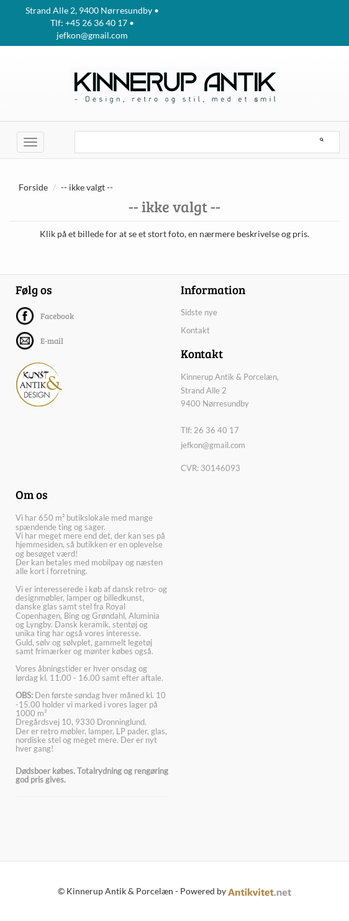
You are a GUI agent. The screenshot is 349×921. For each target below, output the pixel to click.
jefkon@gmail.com (213, 445)
